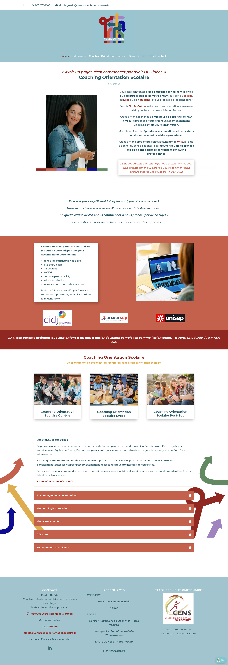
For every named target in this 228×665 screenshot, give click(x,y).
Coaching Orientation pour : (106, 56)
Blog (132, 56)
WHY (180, 141)
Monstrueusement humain (114, 601)
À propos (80, 56)
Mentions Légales (114, 650)
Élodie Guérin (137, 106)
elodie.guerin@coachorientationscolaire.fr (82, 5)
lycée (126, 99)
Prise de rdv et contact (152, 56)
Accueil (66, 56)
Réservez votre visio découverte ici (50, 613)
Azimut (114, 608)
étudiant (145, 99)
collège (188, 95)
